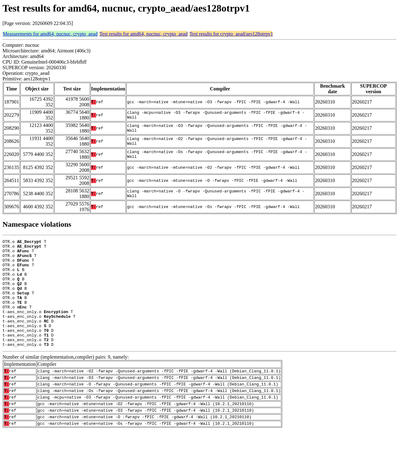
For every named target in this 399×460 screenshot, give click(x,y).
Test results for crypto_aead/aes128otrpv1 (231, 33)
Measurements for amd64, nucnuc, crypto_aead (50, 33)
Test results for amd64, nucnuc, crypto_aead (143, 33)
